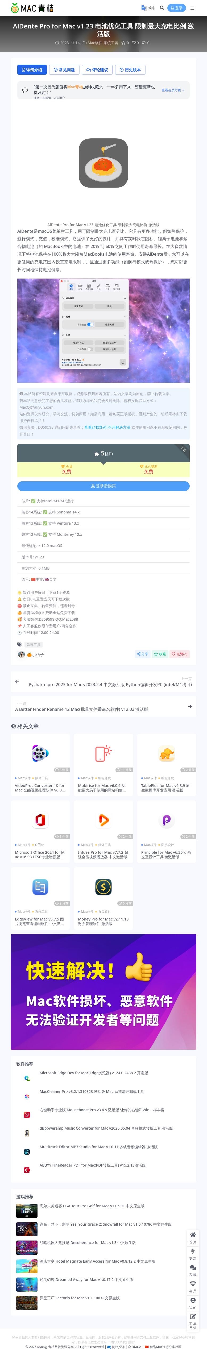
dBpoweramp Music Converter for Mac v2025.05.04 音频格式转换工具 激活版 (106, 1128)
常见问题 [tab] (64, 69)
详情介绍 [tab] (32, 69)
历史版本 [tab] (130, 69)
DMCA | (137, 1347)
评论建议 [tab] (97, 69)
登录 (177, 8)
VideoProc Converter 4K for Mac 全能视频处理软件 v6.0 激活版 (39, 790)
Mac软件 (95, 42)
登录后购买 (103, 486)
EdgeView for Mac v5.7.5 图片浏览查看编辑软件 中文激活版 (39, 924)
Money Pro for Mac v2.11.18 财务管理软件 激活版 (103, 921)
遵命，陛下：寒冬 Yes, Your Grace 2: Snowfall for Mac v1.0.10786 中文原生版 (106, 1224)
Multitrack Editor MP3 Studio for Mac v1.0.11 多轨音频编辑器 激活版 (99, 1146)
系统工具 (111, 42)
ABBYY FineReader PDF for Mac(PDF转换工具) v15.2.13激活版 (93, 1165)
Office (39, 845)
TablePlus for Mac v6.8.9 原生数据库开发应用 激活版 (165, 788)
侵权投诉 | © (121, 1347)
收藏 (160, 654)
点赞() (179, 654)
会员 (66, 466)
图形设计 (167, 845)
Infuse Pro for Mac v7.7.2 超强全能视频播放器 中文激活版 (103, 854)
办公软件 (104, 911)
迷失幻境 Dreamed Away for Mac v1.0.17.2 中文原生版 (86, 1279)
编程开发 (104, 778)
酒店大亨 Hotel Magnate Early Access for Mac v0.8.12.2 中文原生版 (97, 1261)
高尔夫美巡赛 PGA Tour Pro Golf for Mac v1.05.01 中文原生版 (92, 1205)
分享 (142, 654)
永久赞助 (149, 466)
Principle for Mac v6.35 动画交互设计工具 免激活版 (166, 854)
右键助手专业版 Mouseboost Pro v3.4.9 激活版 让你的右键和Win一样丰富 (102, 1109)
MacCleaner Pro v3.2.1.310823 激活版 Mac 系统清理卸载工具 (92, 1091)
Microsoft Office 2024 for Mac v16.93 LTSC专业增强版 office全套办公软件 (40, 857)
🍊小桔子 (30, 654)
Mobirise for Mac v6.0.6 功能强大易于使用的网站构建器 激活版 (102, 790)
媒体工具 (41, 778)
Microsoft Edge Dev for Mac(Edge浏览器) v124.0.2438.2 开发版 (94, 1072)
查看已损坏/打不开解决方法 (107, 427)
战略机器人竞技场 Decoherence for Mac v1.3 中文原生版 (88, 1242)
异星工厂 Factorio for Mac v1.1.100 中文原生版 (80, 1297)
